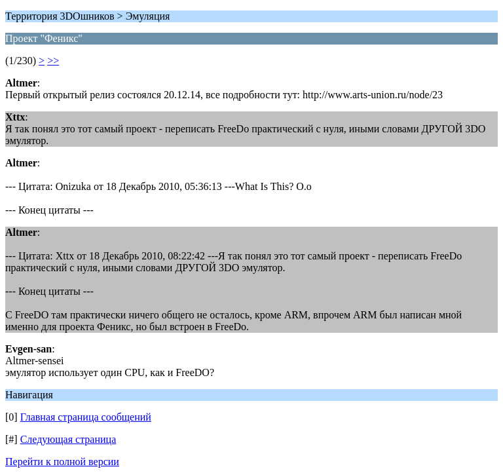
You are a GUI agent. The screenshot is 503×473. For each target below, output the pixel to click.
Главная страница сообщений (85, 417)
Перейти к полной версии (62, 461)
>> (53, 60)
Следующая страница (68, 439)
